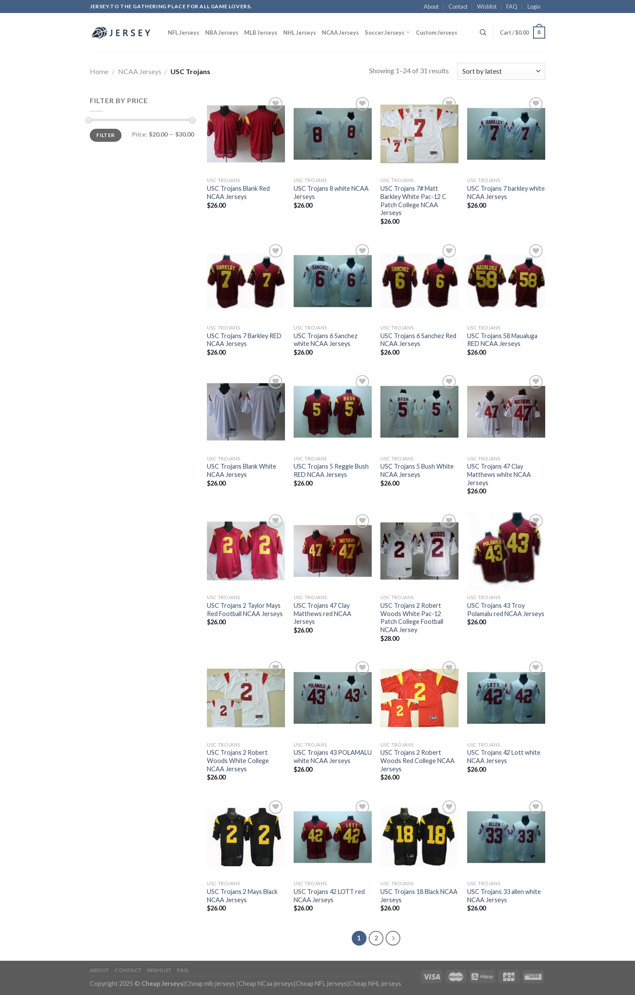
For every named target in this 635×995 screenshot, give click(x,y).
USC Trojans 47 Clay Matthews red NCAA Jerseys (322, 613)
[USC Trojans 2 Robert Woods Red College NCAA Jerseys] (419, 698)
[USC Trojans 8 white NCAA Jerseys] (333, 134)
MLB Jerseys (260, 32)
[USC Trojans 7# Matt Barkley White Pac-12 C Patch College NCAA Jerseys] (419, 134)
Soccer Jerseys (387, 32)
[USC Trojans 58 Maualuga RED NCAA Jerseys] (506, 281)
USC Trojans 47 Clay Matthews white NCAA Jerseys (499, 474)
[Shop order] (501, 71)
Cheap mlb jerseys (210, 983)
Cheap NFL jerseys (321, 983)
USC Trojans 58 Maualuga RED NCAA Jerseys (502, 340)
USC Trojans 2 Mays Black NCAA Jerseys (242, 896)
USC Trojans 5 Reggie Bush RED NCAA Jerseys (331, 470)
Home (99, 71)
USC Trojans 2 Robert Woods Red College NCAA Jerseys (417, 760)
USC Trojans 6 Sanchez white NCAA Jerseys (325, 340)
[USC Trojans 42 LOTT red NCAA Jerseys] (333, 837)
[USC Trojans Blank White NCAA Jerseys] (246, 412)
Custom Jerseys (436, 32)
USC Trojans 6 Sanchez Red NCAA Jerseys (418, 340)
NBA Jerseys (221, 32)
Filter (105, 135)
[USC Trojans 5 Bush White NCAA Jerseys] (419, 412)
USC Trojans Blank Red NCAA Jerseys (238, 192)
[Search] (483, 32)
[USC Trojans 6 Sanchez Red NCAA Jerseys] (419, 281)
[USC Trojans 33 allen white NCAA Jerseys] (506, 837)
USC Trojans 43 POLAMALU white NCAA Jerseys (333, 756)
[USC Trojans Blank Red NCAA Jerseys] (246, 134)
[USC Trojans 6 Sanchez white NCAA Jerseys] (333, 281)
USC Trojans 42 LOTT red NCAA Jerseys (329, 896)
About (431, 6)
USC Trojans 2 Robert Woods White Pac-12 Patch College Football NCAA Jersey (411, 617)
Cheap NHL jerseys (375, 983)
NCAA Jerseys (340, 32)
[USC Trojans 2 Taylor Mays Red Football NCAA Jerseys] (246, 551)
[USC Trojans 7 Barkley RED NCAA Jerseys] (246, 281)
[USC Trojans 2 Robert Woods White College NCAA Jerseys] (246, 698)
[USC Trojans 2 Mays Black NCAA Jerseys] (246, 837)
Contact (458, 6)
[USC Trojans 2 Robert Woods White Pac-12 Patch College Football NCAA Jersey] (419, 551)
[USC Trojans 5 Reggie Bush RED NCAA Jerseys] (333, 412)
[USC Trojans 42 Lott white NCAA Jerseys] (506, 698)
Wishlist (487, 6)
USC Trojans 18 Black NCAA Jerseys (419, 896)
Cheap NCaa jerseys (266, 983)
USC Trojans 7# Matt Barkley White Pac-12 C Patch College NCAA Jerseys (413, 200)
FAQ (511, 6)
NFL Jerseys (183, 32)
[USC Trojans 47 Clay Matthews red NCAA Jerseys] (333, 551)
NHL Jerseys (299, 32)
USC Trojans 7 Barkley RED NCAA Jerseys (244, 340)
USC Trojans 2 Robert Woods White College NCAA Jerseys (238, 760)
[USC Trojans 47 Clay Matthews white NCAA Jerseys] (506, 412)
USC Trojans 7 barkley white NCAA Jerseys (506, 192)
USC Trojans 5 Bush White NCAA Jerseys (417, 470)
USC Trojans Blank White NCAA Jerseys (241, 470)
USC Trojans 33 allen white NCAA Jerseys (504, 896)
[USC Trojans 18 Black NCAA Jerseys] (419, 837)
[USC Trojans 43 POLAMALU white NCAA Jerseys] (333, 698)
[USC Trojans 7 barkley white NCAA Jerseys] (506, 134)
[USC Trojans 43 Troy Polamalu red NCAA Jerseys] (506, 551)
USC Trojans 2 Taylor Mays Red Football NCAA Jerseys (245, 609)
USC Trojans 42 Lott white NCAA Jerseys (503, 756)
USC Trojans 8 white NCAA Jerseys (331, 192)
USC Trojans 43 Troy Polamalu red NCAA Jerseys (505, 609)
